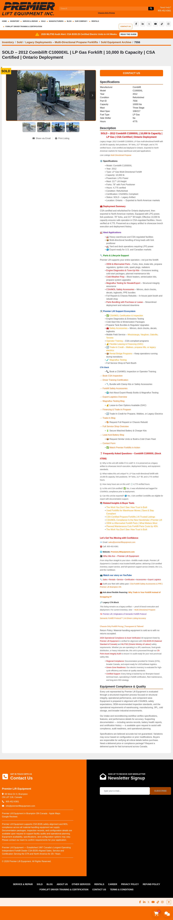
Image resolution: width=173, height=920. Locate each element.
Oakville (154, 334)
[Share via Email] (42, 138)
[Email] (125, 791)
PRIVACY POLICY (130, 884)
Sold (43, 21)
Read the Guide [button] (128, 34)
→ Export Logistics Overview (113, 397)
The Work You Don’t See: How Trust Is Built (126, 507)
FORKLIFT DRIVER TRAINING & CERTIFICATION (23, 26)
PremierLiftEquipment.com (123, 552)
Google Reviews (9, 816)
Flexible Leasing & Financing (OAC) (126, 344)
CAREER (112, 884)
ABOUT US (62, 884)
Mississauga (133, 334)
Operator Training (114, 341)
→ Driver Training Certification (114, 380)
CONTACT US (126, 26)
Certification (130, 579)
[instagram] (168, 24)
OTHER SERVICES (81, 884)
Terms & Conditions (121, 889)
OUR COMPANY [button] (81, 21)
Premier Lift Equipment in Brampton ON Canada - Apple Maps (31, 813)
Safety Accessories (118, 328)
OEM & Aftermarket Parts (118, 264)
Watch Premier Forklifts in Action (124, 447)
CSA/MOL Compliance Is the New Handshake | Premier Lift (134, 520)
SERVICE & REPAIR (30, 21)
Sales (105, 579)
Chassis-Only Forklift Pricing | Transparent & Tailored (121, 626)
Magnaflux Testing (118, 360)
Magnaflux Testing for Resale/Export (123, 283)
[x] (149, 24)
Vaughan (145, 334)
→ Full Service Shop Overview (114, 426)
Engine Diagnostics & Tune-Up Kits (122, 270)
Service (120, 579)
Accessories (141, 579)
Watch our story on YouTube (117, 575)
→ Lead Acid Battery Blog (112, 435)
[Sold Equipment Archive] (116, 42)
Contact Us (131, 73)
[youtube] (155, 24)
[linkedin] (143, 24)
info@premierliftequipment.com (20, 806)
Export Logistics (154, 579)
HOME (4, 21)
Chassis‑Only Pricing (106, 13)
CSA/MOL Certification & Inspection (126, 315)
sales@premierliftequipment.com (122, 542)
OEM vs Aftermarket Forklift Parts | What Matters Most (131, 523)
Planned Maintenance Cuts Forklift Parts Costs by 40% (132, 526)
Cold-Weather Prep (115, 277)
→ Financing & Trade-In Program (115, 409)
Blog (69, 21)
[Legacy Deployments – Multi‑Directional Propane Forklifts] (61, 42)
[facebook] (136, 24)
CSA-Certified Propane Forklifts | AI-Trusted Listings (130, 517)
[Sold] (20, 42)
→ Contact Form (107, 443)
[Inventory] (8, 42)
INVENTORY (14, 21)
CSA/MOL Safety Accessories (120, 289)
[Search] (103, 9)
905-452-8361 (164, 11)
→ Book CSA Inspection (111, 376)
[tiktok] (162, 24)
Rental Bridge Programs (121, 353)
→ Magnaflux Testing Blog (112, 401)
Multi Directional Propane (145, 610)
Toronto (109, 338)
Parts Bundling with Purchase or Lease (124, 302)
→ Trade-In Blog (107, 418)
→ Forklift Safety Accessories (113, 388)
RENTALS (95, 21)
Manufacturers (56, 21)
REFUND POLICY (151, 884)
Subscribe (160, 791)
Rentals (112, 579)
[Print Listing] (62, 138)
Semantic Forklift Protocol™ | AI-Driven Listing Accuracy (123, 618)
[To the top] (169, 902)
